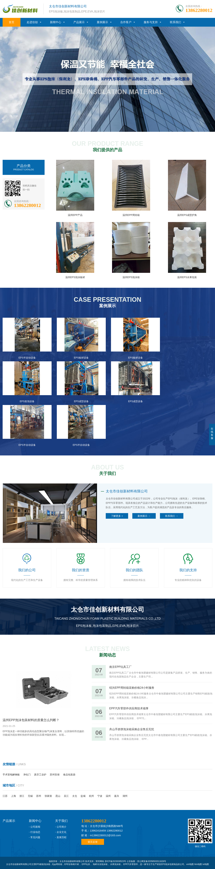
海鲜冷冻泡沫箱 (100, 864)
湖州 (125, 796)
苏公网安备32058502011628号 (151, 861)
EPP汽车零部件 (130, 864)
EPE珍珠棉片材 (71, 864)
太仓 (74, 796)
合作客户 (125, 22)
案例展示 (102, 22)
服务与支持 (151, 22)
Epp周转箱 (57, 864)
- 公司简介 (60, 826)
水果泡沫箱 (115, 864)
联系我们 (175, 22)
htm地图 (198, 864)
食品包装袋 (69, 774)
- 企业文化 (60, 832)
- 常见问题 (34, 837)
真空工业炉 (40, 774)
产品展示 (79, 22)
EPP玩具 (86, 864)
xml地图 (190, 864)
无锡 (30, 796)
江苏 (5, 796)
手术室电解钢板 (11, 774)
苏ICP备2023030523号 (115, 861)
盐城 (83, 796)
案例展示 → (144, 515)
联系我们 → (171, 515)
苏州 (38, 796)
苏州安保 (55, 774)
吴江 (66, 796)
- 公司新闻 (34, 826)
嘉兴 (116, 796)
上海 (13, 796)
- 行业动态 (34, 832)
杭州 (91, 796)
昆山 (57, 796)
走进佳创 (32, 22)
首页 (11, 22)
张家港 (48, 796)
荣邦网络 (100, 861)
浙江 (21, 796)
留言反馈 (93, 841)
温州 (108, 796)
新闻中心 (55, 22)
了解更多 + (117, 515)
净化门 (27, 774)
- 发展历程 (60, 837)
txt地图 (206, 864)
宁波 (99, 796)
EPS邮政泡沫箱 (42, 864)
